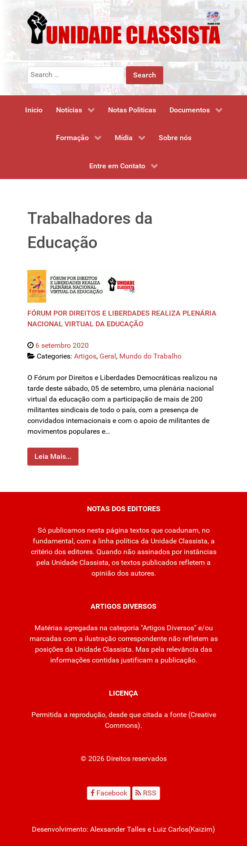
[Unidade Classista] (123, 27)
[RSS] (146, 792)
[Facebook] (108, 792)
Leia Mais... (53, 456)
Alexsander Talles (118, 829)
